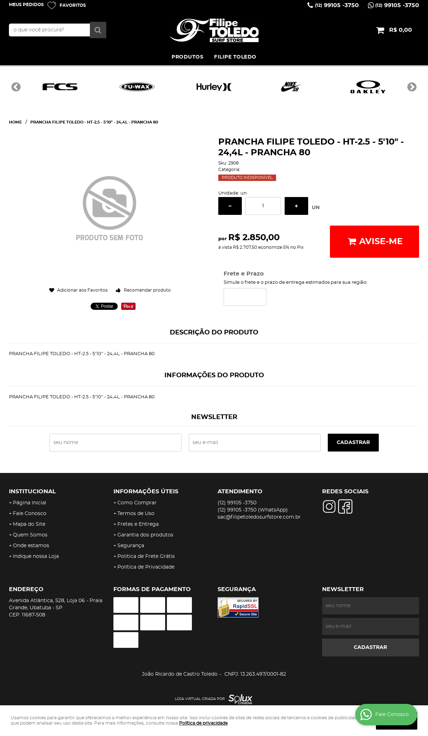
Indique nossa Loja (36, 556)
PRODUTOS (187, 57)
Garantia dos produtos (145, 535)
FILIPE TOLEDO (235, 57)
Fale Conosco (29, 513)
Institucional (32, 491)
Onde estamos (31, 545)
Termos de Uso (135, 513)
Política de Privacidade (145, 567)
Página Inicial (29, 502)
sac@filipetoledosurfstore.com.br (259, 517)
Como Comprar (137, 502)
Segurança (130, 545)
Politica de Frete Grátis (146, 556)
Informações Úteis (145, 491)
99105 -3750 (337, 5)
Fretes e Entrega (138, 524)
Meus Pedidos (26, 4)
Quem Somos (30, 535)
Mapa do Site (29, 524)
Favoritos (73, 5)
